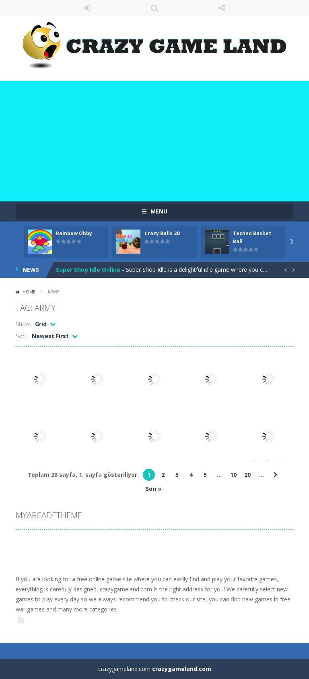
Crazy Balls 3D (162, 233)
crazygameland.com (181, 669)
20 (247, 474)
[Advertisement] (154, 141)
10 (233, 474)
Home (29, 292)
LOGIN (87, 8)
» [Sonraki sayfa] (276, 475)
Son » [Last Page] (153, 488)
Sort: (22, 336)
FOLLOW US (222, 8)
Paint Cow (70, 269)
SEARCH (154, 8)
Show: (23, 324)
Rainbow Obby (74, 233)
